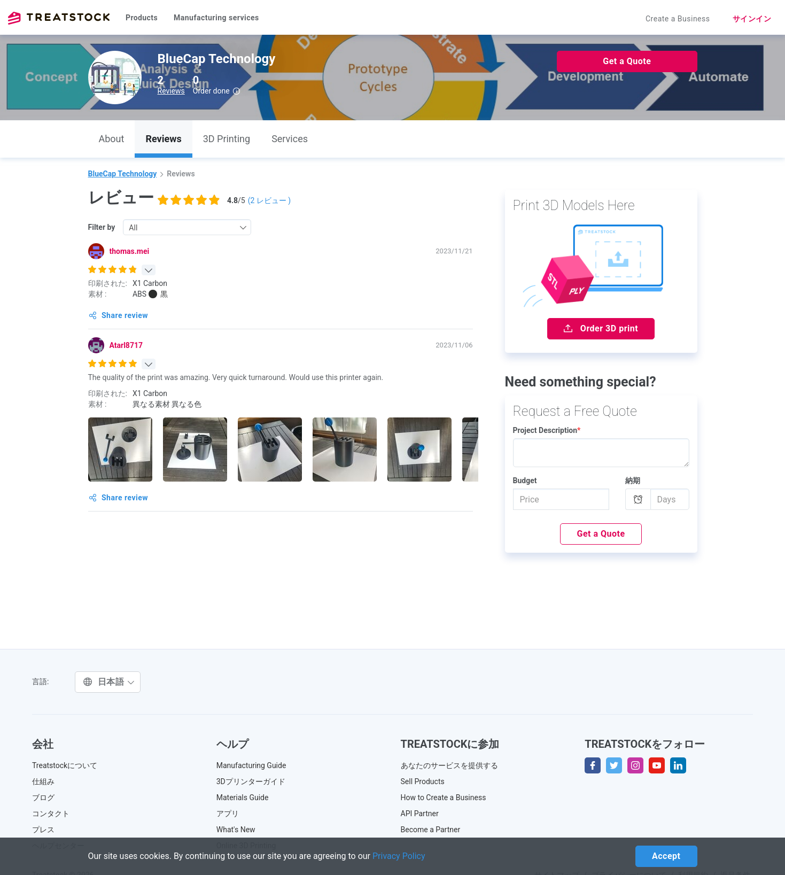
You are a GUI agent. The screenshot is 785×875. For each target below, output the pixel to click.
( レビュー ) (269, 200)
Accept (666, 856)
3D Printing (226, 138)
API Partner (420, 813)
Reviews (171, 91)
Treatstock (59, 18)
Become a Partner (431, 829)
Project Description (547, 430)
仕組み (43, 781)
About (112, 138)
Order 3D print (601, 328)
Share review (119, 315)
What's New (235, 829)
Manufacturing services (216, 17)
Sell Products (423, 781)
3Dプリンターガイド (250, 781)
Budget (525, 480)
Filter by (101, 227)
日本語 (109, 682)
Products (142, 17)
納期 (632, 480)
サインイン (752, 18)
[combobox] (187, 227)
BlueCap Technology (122, 173)
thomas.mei (130, 251)
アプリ (227, 813)
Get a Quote (627, 61)
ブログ (43, 797)
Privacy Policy (398, 856)
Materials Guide (242, 797)
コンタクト (50, 813)
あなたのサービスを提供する (449, 765)
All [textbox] (133, 227)
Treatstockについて (64, 765)
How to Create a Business (443, 797)
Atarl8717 (126, 345)
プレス (43, 829)
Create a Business (678, 18)
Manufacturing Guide (251, 765)
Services (289, 138)
